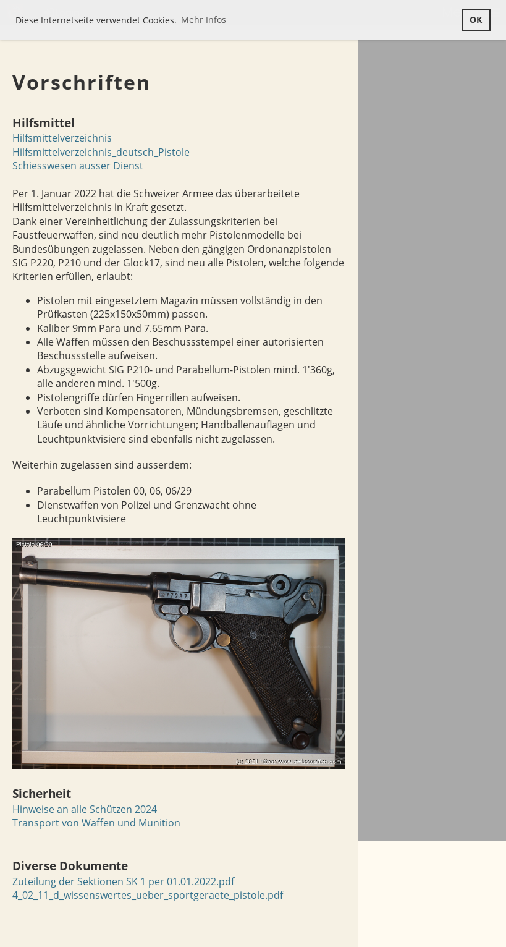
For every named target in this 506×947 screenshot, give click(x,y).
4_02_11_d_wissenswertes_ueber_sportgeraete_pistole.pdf (147, 895)
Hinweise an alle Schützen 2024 (84, 809)
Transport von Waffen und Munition (96, 823)
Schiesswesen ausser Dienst (77, 165)
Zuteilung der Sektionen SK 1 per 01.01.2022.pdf (123, 881)
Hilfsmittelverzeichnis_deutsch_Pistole (101, 152)
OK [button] (476, 19)
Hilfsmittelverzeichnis (62, 138)
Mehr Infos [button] (203, 19)
